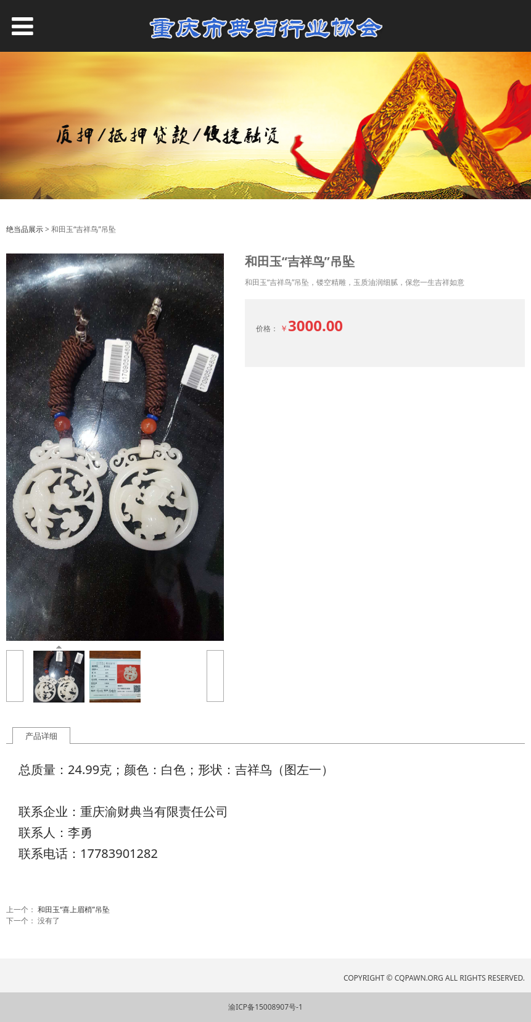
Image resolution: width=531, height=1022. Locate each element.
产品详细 (41, 735)
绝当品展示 (24, 229)
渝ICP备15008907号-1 (265, 1007)
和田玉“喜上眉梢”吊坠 (74, 909)
